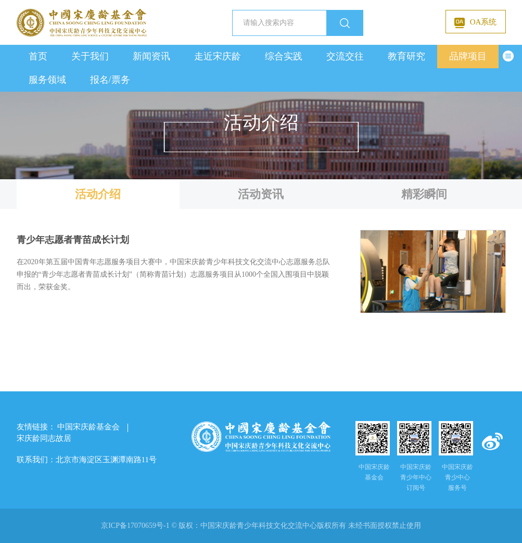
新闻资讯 (151, 56)
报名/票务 (110, 80)
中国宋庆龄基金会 (88, 427)
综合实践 (283, 56)
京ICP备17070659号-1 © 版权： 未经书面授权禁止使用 (261, 525)
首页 (38, 56)
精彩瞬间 (424, 194)
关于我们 (90, 56)
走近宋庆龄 (217, 56)
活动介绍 (98, 194)
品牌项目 (468, 56)
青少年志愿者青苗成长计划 (73, 240)
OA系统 (475, 23)
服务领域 (47, 80)
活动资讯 (261, 194)
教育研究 (406, 56)
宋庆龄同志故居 (44, 438)
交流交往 (345, 56)
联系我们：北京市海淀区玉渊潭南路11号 (87, 459)
